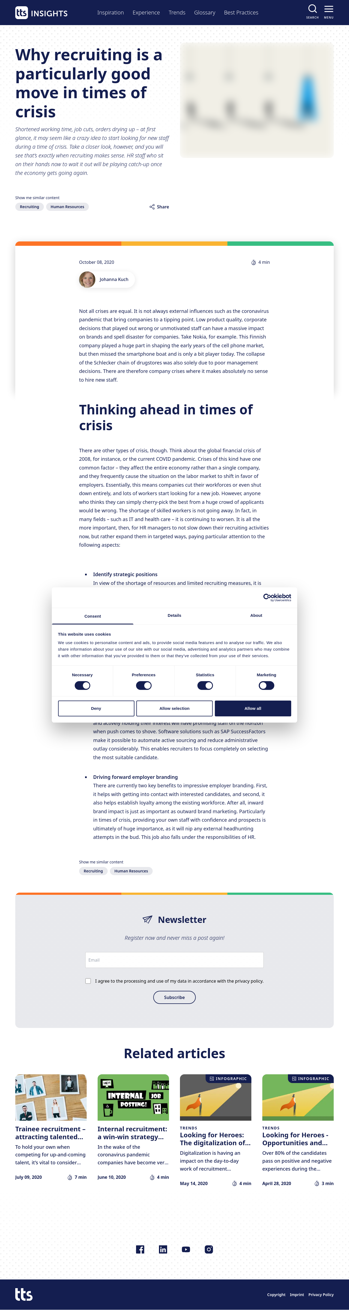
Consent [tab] (93, 616)
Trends (177, 12)
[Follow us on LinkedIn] (163, 1249)
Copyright (276, 1294)
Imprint (297, 1294)
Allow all (253, 708)
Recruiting (29, 206)
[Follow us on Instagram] (209, 1249)
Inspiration (110, 12)
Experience (146, 12)
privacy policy (249, 981)
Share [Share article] (163, 207)
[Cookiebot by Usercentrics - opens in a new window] (267, 597)
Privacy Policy (321, 1294)
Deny (96, 708)
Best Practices (241, 12)
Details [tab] (174, 615)
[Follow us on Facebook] (140, 1249)
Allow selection (175, 708)
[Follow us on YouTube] (186, 1249)
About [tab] (256, 615)
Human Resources (67, 206)
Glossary (204, 12)
